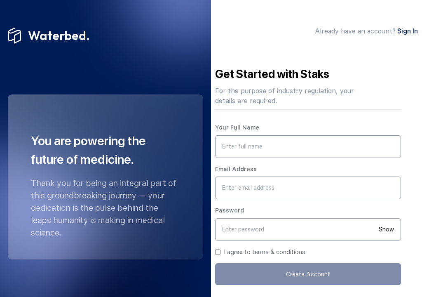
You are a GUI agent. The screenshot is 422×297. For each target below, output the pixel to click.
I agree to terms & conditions (264, 251)
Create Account (308, 274)
